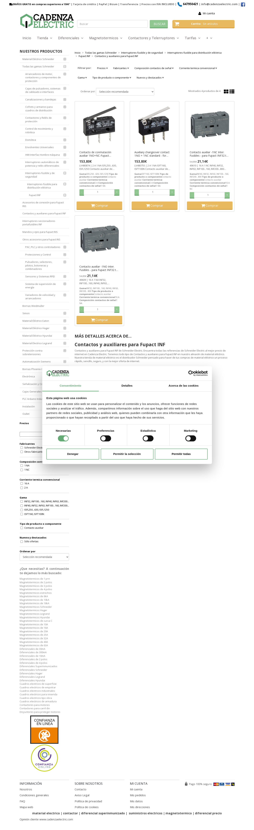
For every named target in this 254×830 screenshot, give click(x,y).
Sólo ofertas (31, 541)
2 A (26, 487)
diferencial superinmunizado (103, 813)
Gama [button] (82, 77)
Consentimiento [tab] (70, 385)
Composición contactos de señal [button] (153, 68)
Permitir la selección (127, 454)
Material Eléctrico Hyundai (37, 335)
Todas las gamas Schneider (38, 66)
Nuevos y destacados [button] (150, 77)
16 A (26, 483)
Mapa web (26, 807)
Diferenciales (70, 38)
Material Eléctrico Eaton (35, 320)
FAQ (22, 801)
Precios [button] (102, 68)
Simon (26, 313)
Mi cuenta (209, 13)
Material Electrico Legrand (37, 343)
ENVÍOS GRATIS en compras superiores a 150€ (39, 4)
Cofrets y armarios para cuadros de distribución (39, 108)
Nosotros (26, 789)
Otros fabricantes (34, 451)
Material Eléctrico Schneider (38, 59)
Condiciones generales (34, 795)
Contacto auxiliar (34, 527)
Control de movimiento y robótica (39, 130)
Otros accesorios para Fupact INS (41, 239)
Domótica (30, 140)
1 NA (26, 465)
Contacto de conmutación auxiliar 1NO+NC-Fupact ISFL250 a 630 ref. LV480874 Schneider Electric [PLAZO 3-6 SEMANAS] (97, 154)
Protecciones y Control (38, 254)
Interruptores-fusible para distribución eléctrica (42, 185)
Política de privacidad (88, 801)
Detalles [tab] (126, 385)
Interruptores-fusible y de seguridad (40, 174)
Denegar (72, 454)
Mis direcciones (140, 807)
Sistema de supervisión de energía (40, 285)
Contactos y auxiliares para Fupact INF (44, 213)
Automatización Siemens (36, 361)
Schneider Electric (34, 447)
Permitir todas (181, 454)
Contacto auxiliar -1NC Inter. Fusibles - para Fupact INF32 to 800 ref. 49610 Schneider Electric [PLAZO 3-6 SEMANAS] (209, 154)
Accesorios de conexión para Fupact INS (43, 204)
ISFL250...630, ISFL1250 (36, 509)
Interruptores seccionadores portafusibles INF (38, 222)
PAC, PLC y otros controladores (42, 247)
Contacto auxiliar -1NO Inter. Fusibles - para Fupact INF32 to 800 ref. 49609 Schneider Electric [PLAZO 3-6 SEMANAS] (99, 268)
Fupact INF (35, 195)
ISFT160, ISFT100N (34, 514)
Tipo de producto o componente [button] (111, 77)
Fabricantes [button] (121, 68)
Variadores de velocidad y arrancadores (40, 296)
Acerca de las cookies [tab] (184, 385)
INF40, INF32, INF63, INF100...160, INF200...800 (48, 505)
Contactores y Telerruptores (153, 38)
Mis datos (136, 801)
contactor (70, 813)
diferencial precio (208, 813)
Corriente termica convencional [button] (198, 68)
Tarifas (192, 38)
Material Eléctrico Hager (35, 328)
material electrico (46, 813)
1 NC (26, 469)
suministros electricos (145, 813)
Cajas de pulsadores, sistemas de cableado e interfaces (43, 90)
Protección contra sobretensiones (32, 352)
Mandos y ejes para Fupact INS (40, 232)
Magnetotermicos (105, 38)
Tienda (44, 38)
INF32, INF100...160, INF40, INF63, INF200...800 (48, 501)
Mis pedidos (138, 795)
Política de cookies (87, 807)
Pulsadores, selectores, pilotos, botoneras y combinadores (38, 265)
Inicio (26, 38)
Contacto (80, 789)
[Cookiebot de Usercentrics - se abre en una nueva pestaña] (191, 373)
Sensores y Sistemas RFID (40, 276)
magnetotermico (179, 813)
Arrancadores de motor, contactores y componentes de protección (43, 77)
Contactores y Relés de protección (38, 119)
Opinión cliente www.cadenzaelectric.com (46, 819)
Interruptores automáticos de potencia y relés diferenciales (42, 163)
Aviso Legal (82, 795)
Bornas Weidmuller (33, 306)
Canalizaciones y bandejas (40, 99)
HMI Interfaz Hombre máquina (42, 154)
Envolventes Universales (39, 147)
